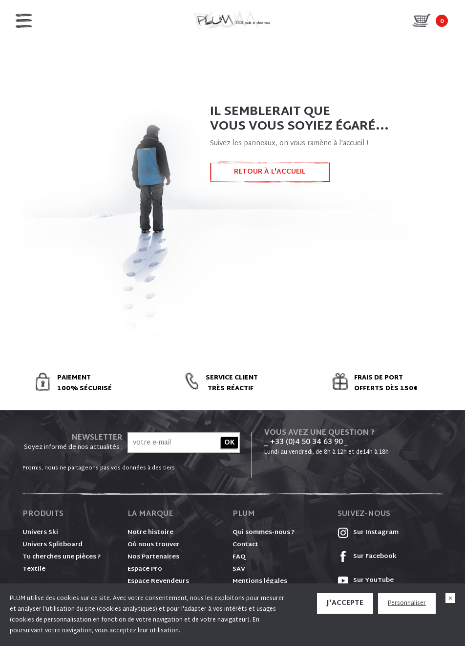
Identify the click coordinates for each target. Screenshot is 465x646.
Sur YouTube (366, 580)
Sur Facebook (367, 556)
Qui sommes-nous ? (263, 532)
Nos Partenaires (153, 557)
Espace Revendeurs (158, 581)
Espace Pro (144, 569)
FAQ (239, 557)
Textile (33, 569)
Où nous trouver (153, 545)
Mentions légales (259, 581)
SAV (238, 569)
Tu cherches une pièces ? (61, 557)
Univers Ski (40, 532)
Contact (245, 545)
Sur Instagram (368, 532)
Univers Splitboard (52, 545)
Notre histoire (150, 532)
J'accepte (345, 603)
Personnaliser (407, 603)
